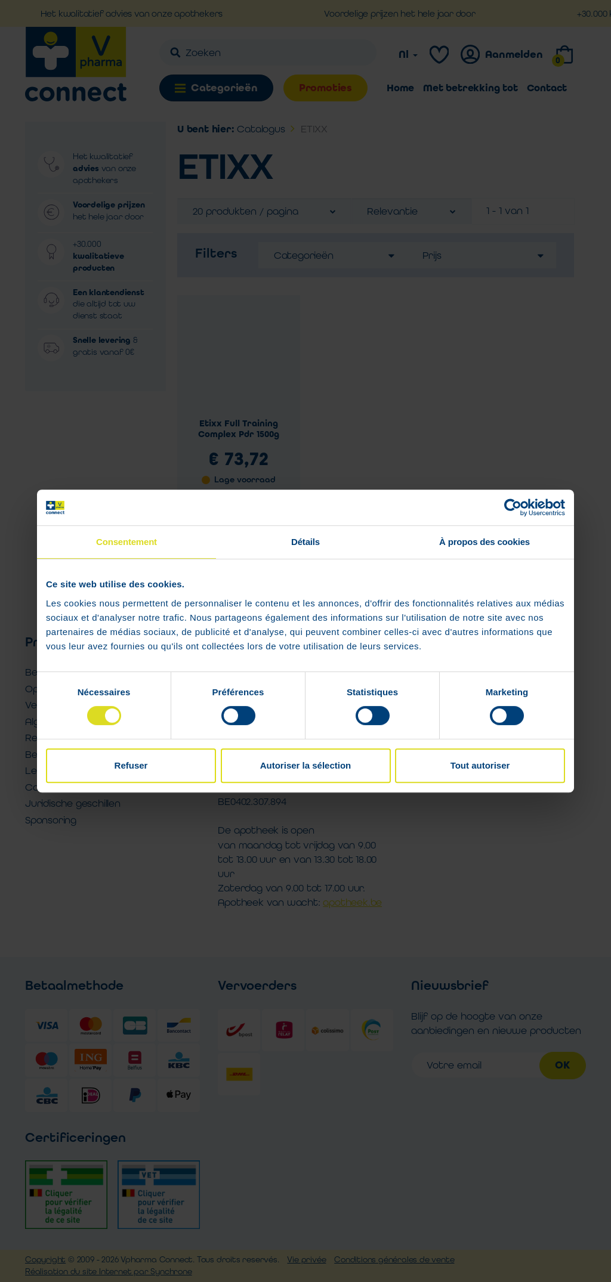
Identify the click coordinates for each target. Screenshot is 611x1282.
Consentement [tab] (126, 542)
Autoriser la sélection (305, 765)
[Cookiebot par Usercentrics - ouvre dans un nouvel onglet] (513, 507)
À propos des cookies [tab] (484, 542)
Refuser (131, 765)
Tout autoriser (480, 765)
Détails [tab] (305, 542)
